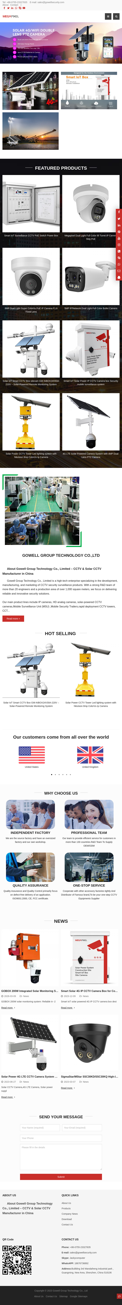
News (26, 993)
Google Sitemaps (78, 1293)
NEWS (61, 919)
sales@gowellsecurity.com (50, 2)
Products (66, 1206)
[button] (57, 60)
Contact (14, 5)
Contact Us (67, 1222)
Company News (70, 1211)
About (5, 5)
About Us (66, 1200)
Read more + (13, 617)
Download (67, 1216)
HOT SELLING (61, 632)
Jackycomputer (77, 1255)
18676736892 (81, 1260)
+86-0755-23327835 (17, 2)
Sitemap (63, 1293)
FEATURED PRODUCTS (61, 167)
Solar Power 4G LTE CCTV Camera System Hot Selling (34, 1074)
